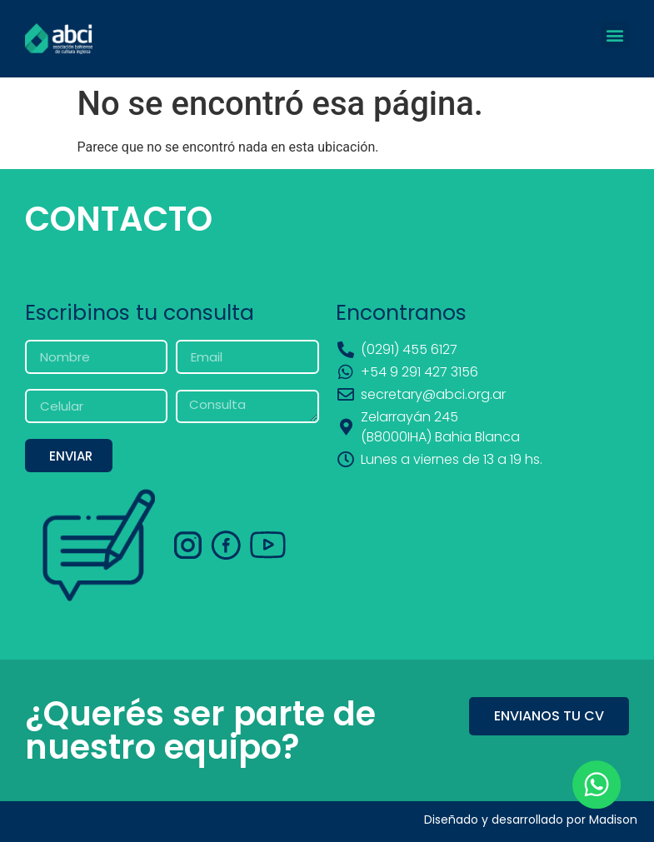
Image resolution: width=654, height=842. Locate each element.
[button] (615, 34)
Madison (613, 819)
